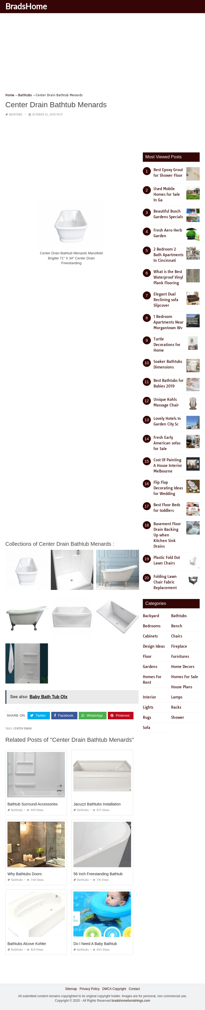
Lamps (176, 697)
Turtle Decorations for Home (166, 345)
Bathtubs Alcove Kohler (26, 944)
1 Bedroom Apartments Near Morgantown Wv (168, 322)
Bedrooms (151, 626)
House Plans (181, 687)
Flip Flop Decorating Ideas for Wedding (168, 488)
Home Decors (182, 666)
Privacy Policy (90, 989)
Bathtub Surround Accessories (32, 804)
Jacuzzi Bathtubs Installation (97, 804)
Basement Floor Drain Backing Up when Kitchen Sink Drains (167, 535)
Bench (176, 626)
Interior (149, 697)
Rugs (147, 717)
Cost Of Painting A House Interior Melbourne (167, 466)
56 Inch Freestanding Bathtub (98, 874)
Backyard (151, 615)
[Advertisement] (102, 54)
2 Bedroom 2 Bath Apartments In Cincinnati (168, 255)
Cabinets (150, 636)
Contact (134, 989)
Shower (177, 717)
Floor (147, 656)
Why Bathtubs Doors (24, 874)
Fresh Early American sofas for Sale (166, 443)
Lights (148, 707)
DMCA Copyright (114, 989)
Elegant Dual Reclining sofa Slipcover (165, 300)
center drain (22, 728)
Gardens (150, 666)
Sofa (146, 727)
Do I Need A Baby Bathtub (95, 944)
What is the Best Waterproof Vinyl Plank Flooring (168, 277)
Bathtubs (15, 114)
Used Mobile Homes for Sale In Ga (166, 194)
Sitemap (71, 989)
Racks (176, 707)
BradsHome (26, 6)
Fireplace (179, 646)
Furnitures (180, 656)
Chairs (176, 636)
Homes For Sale (184, 676)
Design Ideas (154, 646)
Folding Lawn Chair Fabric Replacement (165, 582)
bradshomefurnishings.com (131, 1001)
